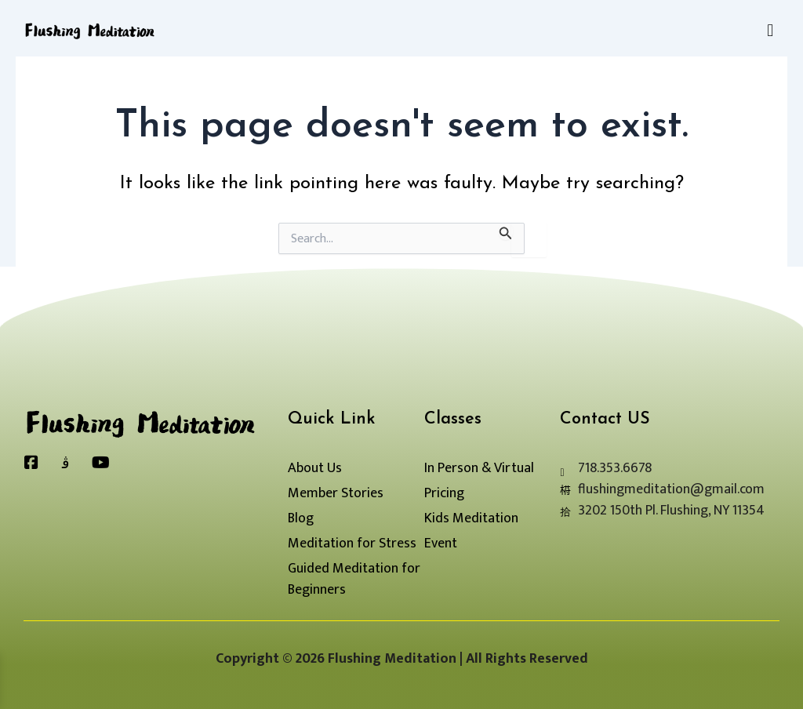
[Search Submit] (506, 231)
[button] (770, 30)
